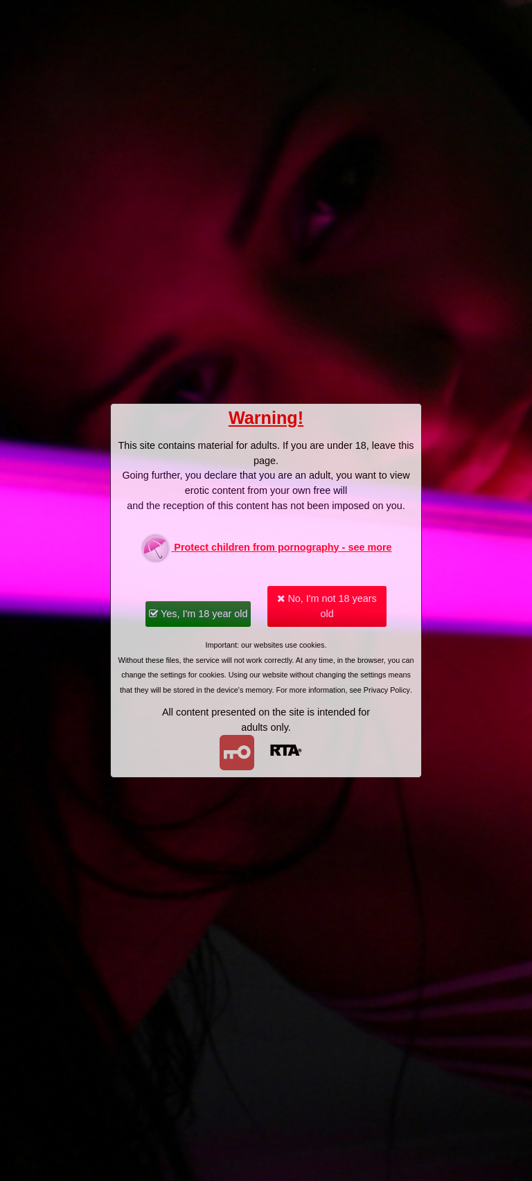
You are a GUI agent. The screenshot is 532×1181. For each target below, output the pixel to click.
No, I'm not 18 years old (326, 606)
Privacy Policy (387, 690)
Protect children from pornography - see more (265, 548)
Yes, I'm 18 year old (198, 613)
